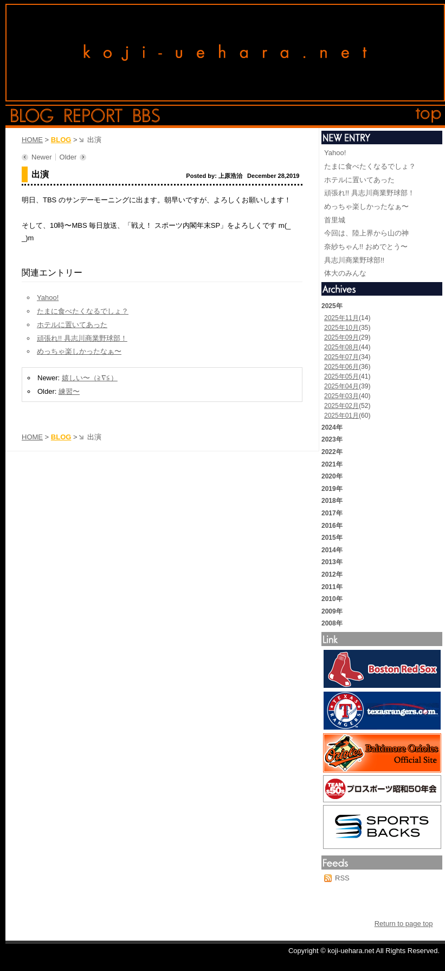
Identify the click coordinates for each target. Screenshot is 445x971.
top (429, 115)
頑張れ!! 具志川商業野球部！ (82, 338)
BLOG (61, 140)
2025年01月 (341, 415)
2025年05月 (341, 376)
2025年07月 (341, 357)
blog (32, 115)
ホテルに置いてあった (72, 325)
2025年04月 (341, 386)
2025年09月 (341, 337)
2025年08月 (341, 347)
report (93, 115)
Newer (41, 157)
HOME (32, 140)
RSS (342, 878)
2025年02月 (341, 406)
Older (68, 157)
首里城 (334, 220)
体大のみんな (345, 273)
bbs (146, 115)
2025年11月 (341, 318)
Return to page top (404, 923)
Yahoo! (48, 297)
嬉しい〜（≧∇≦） (90, 378)
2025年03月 (341, 396)
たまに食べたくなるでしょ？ (82, 311)
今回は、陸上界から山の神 (366, 233)
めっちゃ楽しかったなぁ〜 (79, 351)
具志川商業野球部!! (354, 260)
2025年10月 (341, 327)
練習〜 (69, 391)
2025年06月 (341, 366)
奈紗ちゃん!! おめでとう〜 (366, 246)
